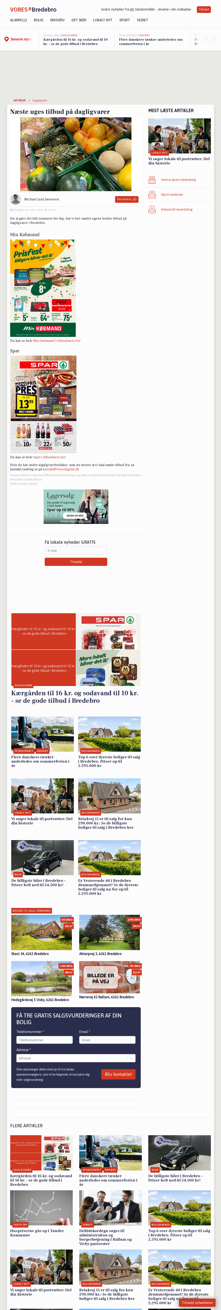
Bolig (38, 20)
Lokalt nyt (102, 20)
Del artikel (127, 199)
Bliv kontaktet (118, 1074)
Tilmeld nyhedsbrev (197, 1303)
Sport (124, 20)
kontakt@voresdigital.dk (61, 469)
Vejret (142, 20)
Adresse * (23, 1050)
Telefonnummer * (30, 1032)
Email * (84, 1032)
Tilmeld (204, 9)
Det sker (79, 20)
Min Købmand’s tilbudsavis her (57, 341)
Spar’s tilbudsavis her (49, 457)
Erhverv (57, 20)
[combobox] (19, 1058)
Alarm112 (18, 20)
